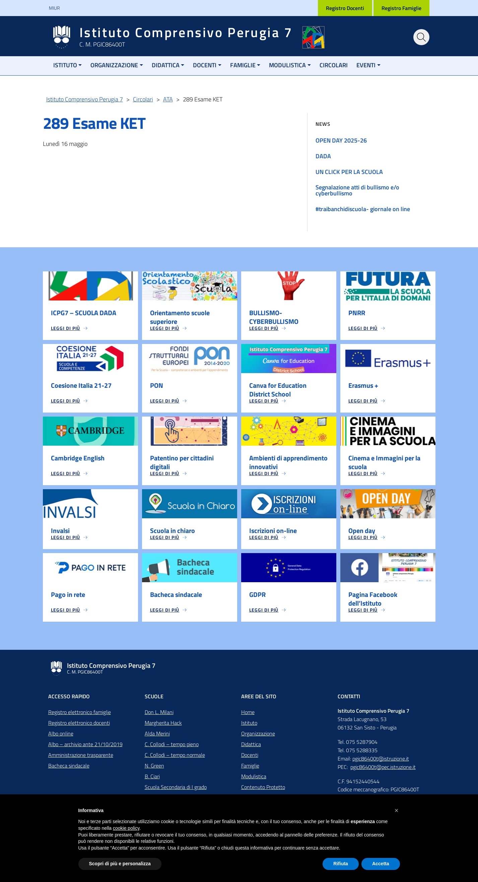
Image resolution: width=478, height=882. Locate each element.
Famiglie (243, 65)
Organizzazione (114, 65)
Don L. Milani (159, 712)
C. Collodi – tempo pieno (172, 744)
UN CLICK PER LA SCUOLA (349, 171)
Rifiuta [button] (340, 863)
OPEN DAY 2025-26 (341, 140)
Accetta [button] (380, 863)
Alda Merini (157, 733)
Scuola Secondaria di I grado (176, 787)
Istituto (65, 65)
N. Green (154, 766)
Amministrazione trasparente (80, 755)
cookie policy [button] (126, 828)
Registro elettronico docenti (79, 723)
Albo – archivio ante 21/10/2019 (85, 744)
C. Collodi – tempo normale (175, 755)
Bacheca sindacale (68, 766)
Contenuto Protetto (263, 787)
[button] (396, 810)
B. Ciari (152, 776)
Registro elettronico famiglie (79, 712)
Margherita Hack (163, 723)
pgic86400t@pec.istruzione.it (383, 767)
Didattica (166, 65)
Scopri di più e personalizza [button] (120, 863)
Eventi (365, 65)
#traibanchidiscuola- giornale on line (363, 208)
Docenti (204, 65)
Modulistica (287, 65)
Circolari (334, 65)
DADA (323, 156)
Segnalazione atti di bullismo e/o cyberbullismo (357, 190)
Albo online (60, 733)
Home (248, 712)
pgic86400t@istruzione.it (380, 759)
